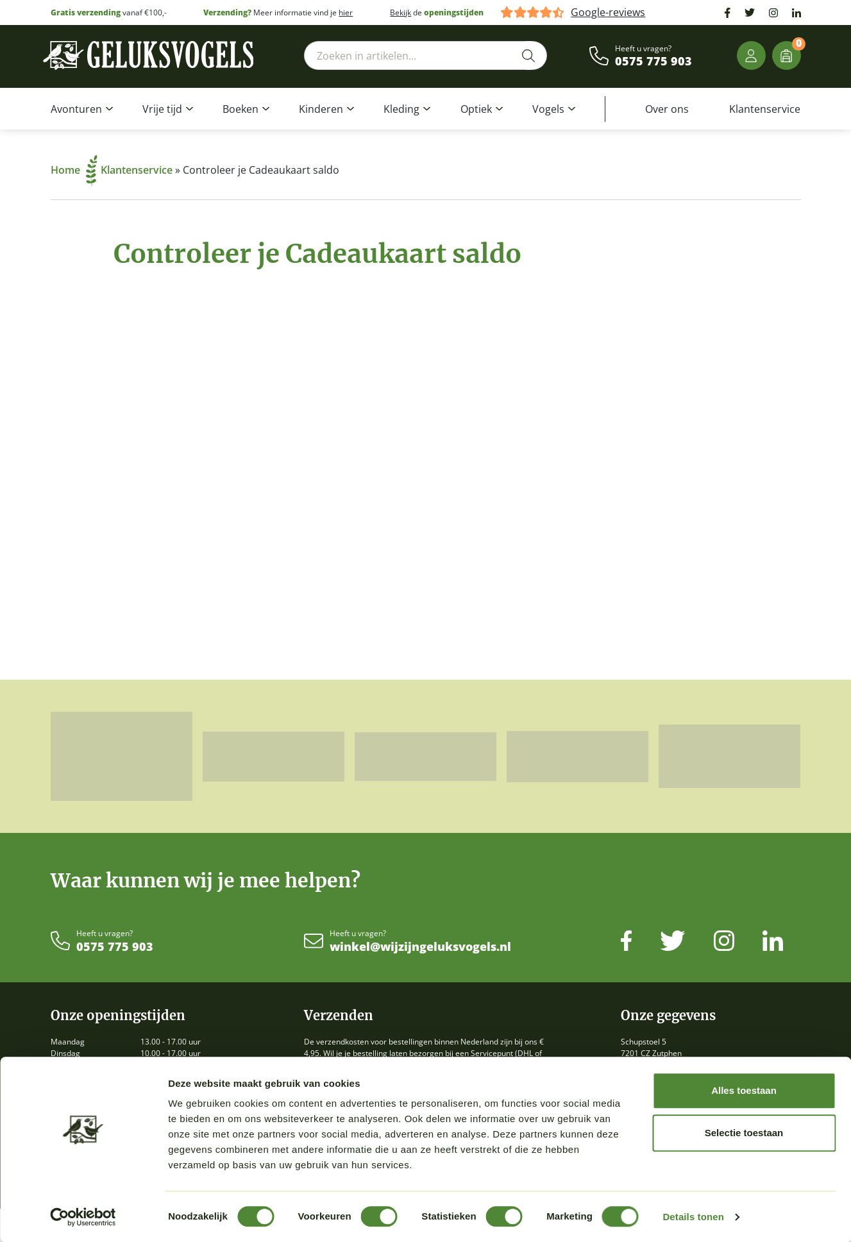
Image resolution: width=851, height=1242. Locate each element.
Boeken (240, 109)
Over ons (667, 109)
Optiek (476, 109)
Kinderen (321, 109)
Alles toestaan (744, 1090)
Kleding (401, 109)
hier (346, 12)
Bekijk (400, 12)
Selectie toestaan (744, 1132)
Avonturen (76, 109)
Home (74, 170)
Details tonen (692, 1216)
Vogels (548, 109)
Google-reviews (608, 12)
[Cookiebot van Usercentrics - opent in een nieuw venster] (83, 1217)
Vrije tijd (162, 109)
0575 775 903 (653, 62)
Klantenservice (764, 109)
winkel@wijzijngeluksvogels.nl (420, 947)
